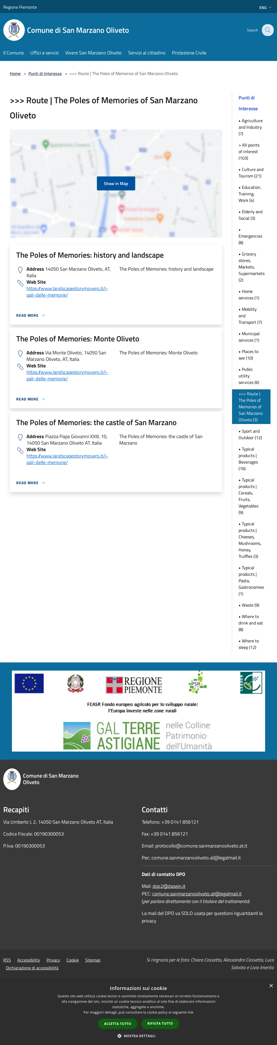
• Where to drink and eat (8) (251, 623)
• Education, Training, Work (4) (250, 193)
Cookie (73, 960)
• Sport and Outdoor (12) (250, 434)
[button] (138, 1035)
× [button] (271, 986)
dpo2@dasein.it (169, 886)
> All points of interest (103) (249, 151)
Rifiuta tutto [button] (160, 1023)
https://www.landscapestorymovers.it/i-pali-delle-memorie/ (67, 292)
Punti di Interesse (45, 73)
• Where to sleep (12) (249, 644)
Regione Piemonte (20, 7)
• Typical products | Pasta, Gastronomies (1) (251, 580)
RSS (7, 960)
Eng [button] (266, 7)
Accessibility (28, 960)
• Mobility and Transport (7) (250, 315)
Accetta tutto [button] (117, 1023)
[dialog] (138, 1012)
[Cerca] (267, 30)
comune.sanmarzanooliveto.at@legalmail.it (197, 893)
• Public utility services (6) (249, 376)
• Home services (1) (249, 294)
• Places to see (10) (248, 354)
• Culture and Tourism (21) (251, 172)
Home (15, 73)
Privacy (53, 960)
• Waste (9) (249, 605)
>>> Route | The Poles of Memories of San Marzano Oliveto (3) (251, 406)
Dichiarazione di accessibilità (32, 968)
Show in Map (116, 183)
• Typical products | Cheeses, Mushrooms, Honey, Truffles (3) (250, 539)
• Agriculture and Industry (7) (251, 127)
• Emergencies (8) (250, 236)
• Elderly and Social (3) (250, 214)
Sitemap (92, 960)
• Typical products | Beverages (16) (248, 459)
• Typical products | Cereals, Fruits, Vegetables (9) (248, 496)
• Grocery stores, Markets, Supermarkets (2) (252, 267)
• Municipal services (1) (249, 336)
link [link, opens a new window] (190, 1012)
